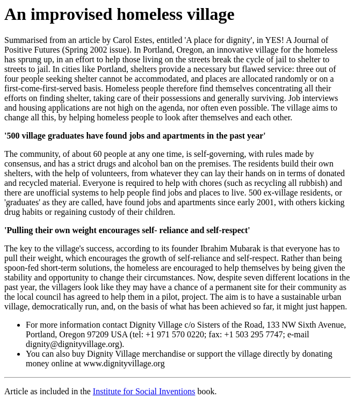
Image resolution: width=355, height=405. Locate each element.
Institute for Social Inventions (144, 391)
